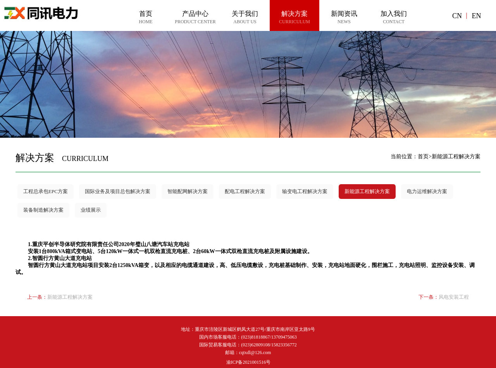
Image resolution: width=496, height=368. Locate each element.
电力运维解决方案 (427, 191)
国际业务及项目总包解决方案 (117, 191)
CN (457, 16)
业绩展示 (91, 210)
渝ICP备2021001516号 (248, 362)
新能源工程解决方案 (367, 191)
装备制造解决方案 (43, 210)
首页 (423, 156)
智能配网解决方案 (187, 191)
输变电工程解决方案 (304, 191)
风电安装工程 (454, 297)
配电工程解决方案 (245, 191)
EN (476, 16)
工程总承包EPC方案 (45, 191)
